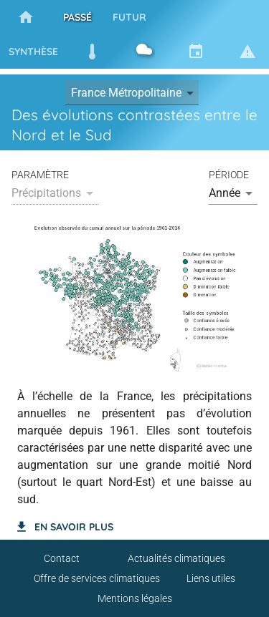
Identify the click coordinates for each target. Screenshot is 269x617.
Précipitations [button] (46, 193)
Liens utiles (211, 578)
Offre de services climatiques (97, 578)
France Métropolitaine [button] (126, 92)
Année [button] (224, 193)
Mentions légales (135, 598)
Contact (62, 558)
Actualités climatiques (176, 558)
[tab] (26, 17)
